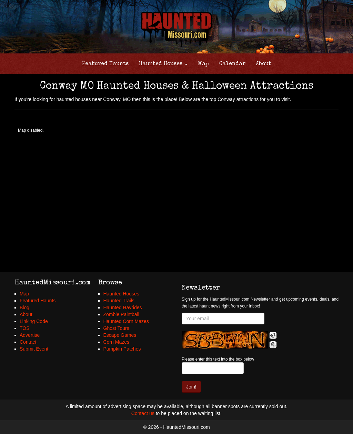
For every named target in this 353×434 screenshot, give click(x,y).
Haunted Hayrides (122, 307)
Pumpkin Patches (122, 349)
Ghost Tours (116, 328)
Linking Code (34, 321)
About (263, 64)
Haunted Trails (118, 300)
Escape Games (120, 335)
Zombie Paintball (121, 314)
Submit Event (34, 349)
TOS (25, 328)
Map (203, 64)
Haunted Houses (163, 64)
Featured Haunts (105, 64)
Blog (24, 307)
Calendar (232, 64)
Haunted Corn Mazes (126, 321)
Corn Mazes (116, 342)
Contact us (142, 413)
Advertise (30, 335)
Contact (28, 342)
